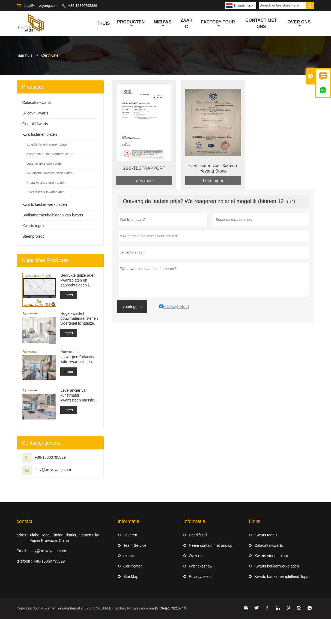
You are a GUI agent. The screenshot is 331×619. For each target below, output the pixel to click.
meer (68, 295)
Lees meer (143, 180)
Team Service (135, 545)
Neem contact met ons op (210, 545)
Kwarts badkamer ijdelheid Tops (281, 576)
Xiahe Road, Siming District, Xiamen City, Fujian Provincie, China (64, 538)
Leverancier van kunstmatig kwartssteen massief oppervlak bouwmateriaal (77, 395)
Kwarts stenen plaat (271, 556)
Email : (22, 551)
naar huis (24, 55)
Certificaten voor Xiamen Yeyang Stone (213, 168)
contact (24, 521)
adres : (22, 535)
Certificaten (133, 566)
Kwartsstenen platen (39, 134)
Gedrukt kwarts (35, 124)
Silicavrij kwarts (35, 113)
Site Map (130, 576)
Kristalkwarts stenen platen (45, 183)
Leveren (130, 535)
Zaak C (186, 23)
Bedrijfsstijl (198, 535)
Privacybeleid (200, 576)
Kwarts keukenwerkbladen (44, 204)
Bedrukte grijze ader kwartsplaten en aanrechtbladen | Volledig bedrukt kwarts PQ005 (77, 280)
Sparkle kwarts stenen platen (47, 144)
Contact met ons (261, 23)
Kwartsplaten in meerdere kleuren (50, 154)
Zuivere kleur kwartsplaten (45, 192)
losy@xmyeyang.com (41, 6)
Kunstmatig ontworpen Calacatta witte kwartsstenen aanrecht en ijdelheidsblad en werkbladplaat (77, 357)
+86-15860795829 (82, 6)
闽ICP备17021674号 (171, 608)
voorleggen (132, 306)
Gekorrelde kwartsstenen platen (49, 173)
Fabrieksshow (200, 566)
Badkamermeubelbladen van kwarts (52, 215)
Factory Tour (218, 24)
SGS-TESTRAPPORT (144, 168)
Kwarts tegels (33, 226)
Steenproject (33, 236)
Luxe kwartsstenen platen (45, 163)
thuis (103, 23)
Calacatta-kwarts (36, 102)
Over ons (299, 24)
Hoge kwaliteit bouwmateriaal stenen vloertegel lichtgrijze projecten (79, 318)
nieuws (162, 24)
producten (131, 24)
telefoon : (24, 561)
